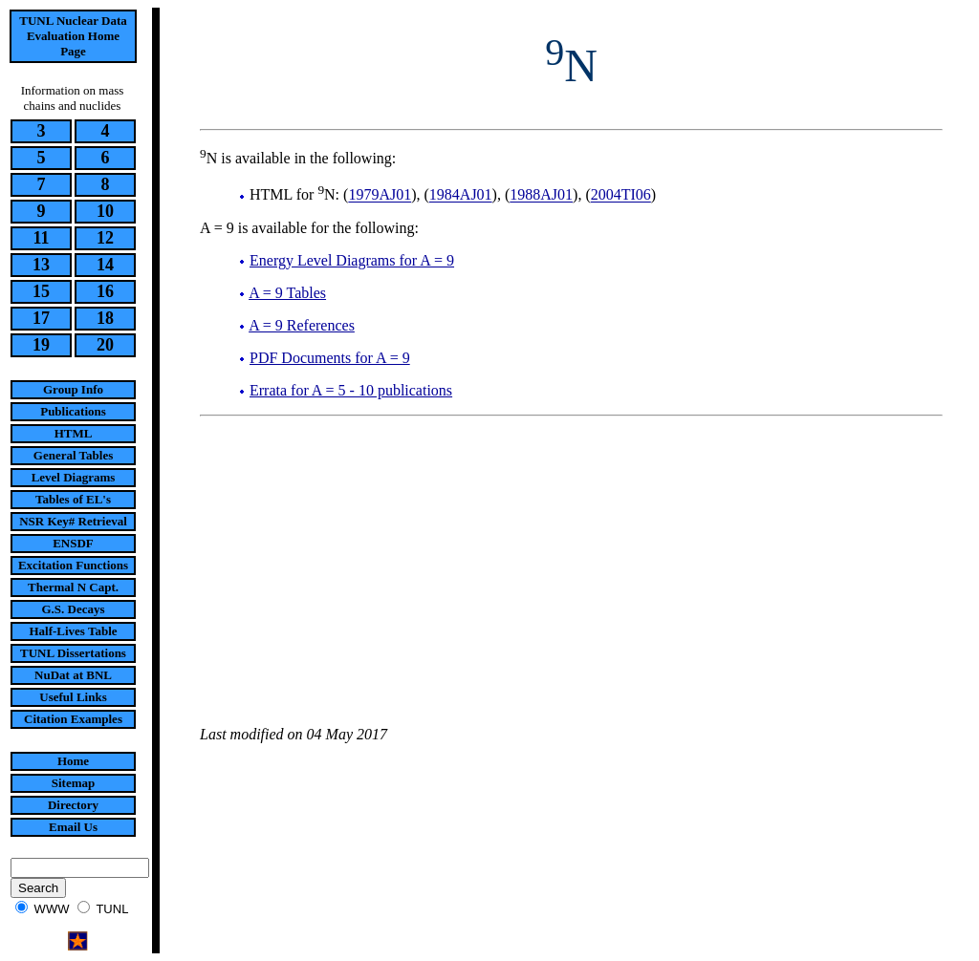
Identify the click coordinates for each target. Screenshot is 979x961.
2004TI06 (621, 195)
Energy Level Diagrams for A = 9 (352, 260)
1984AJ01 (460, 195)
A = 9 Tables (287, 293)
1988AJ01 (541, 195)
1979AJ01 (379, 195)
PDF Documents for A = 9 (330, 358)
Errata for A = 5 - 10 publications (351, 390)
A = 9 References (302, 325)
